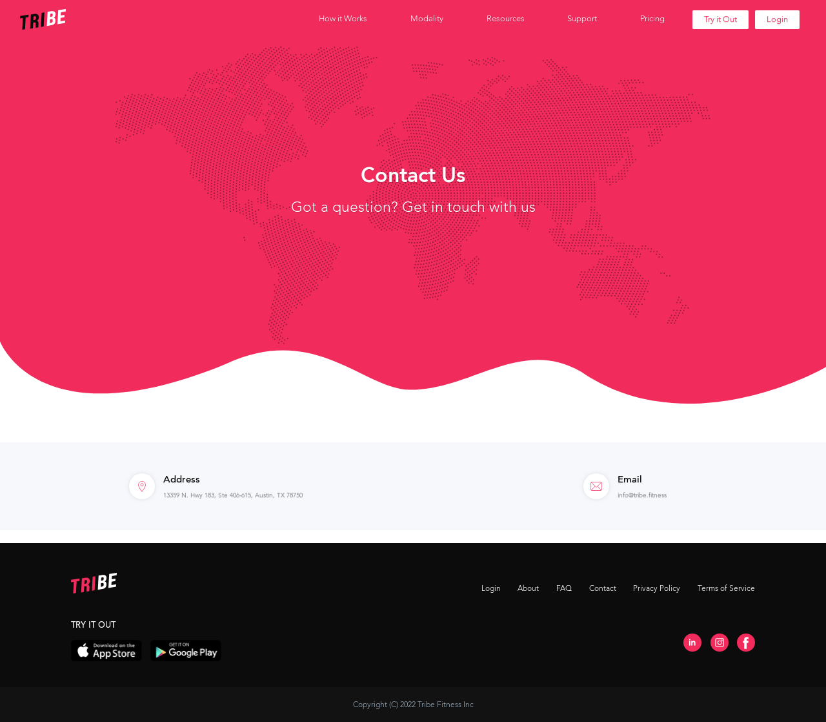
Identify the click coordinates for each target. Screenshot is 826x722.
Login (777, 19)
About (528, 588)
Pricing (652, 18)
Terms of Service (726, 588)
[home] (79, 19)
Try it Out (720, 19)
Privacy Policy (656, 588)
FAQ (564, 588)
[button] (343, 19)
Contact (602, 588)
